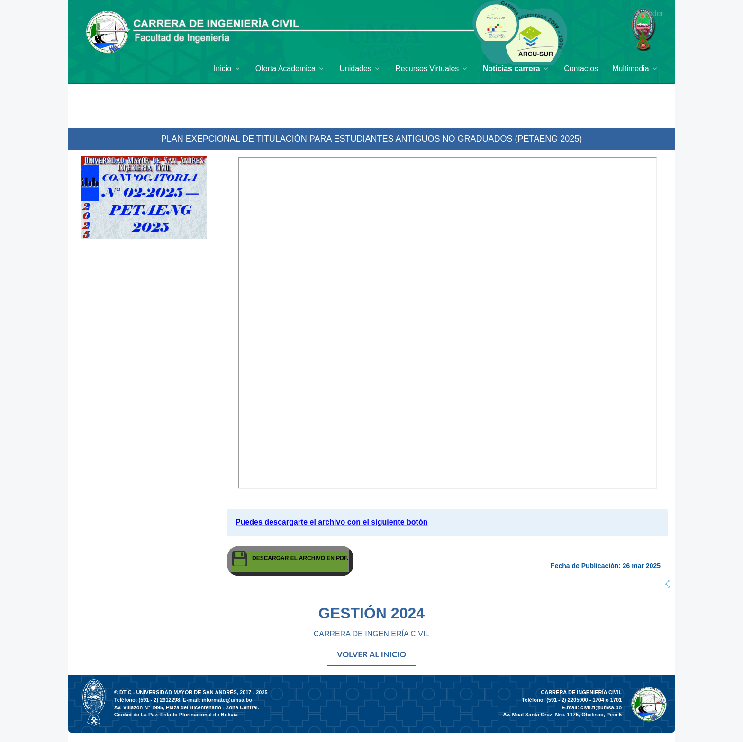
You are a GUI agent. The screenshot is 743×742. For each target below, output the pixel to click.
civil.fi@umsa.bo (601, 707)
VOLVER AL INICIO (371, 654)
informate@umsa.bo (227, 700)
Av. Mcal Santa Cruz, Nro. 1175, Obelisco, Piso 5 (562, 714)
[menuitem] (227, 68)
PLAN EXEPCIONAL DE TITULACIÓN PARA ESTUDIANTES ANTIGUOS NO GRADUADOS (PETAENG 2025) (371, 138)
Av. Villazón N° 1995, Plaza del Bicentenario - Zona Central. (186, 707)
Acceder (649, 13)
